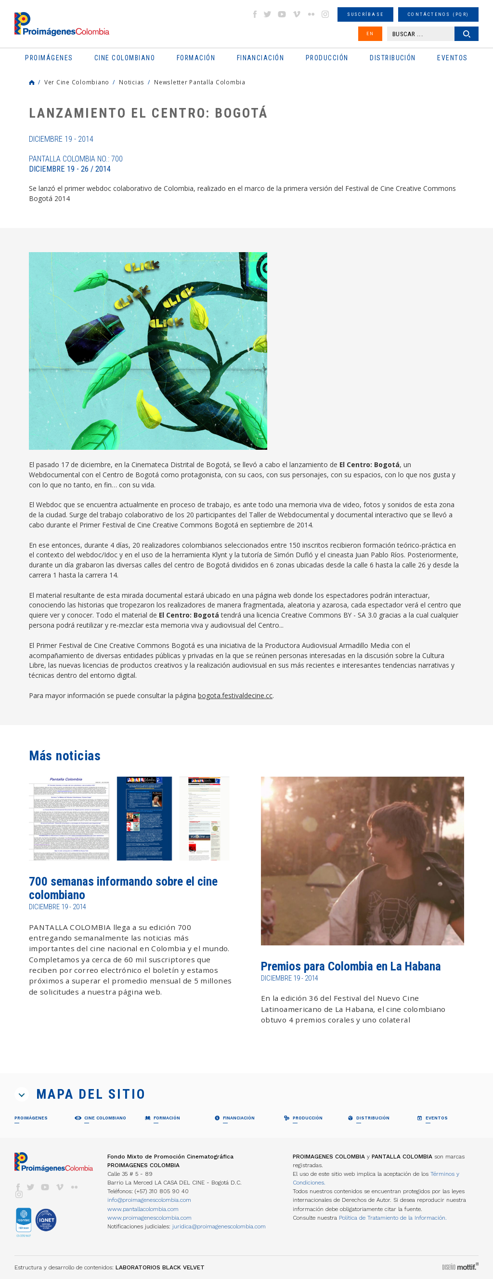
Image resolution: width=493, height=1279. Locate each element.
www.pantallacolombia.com (143, 1209)
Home (32, 82)
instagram (325, 14)
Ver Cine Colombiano (76, 82)
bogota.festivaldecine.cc (235, 695)
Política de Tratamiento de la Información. (393, 1217)
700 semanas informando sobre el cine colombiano (123, 888)
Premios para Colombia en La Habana (351, 966)
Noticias (131, 82)
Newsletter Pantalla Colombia (200, 82)
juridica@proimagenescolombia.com (219, 1226)
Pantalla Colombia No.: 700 (76, 164)
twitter (267, 14)
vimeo (296, 14)
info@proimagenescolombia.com (149, 1200)
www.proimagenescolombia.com (149, 1217)
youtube (282, 14)
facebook (254, 14)
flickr (311, 14)
